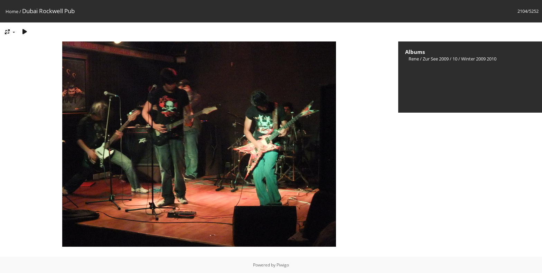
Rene (414, 59)
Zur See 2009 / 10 (440, 59)
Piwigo (283, 265)
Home (12, 11)
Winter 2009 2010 (478, 59)
